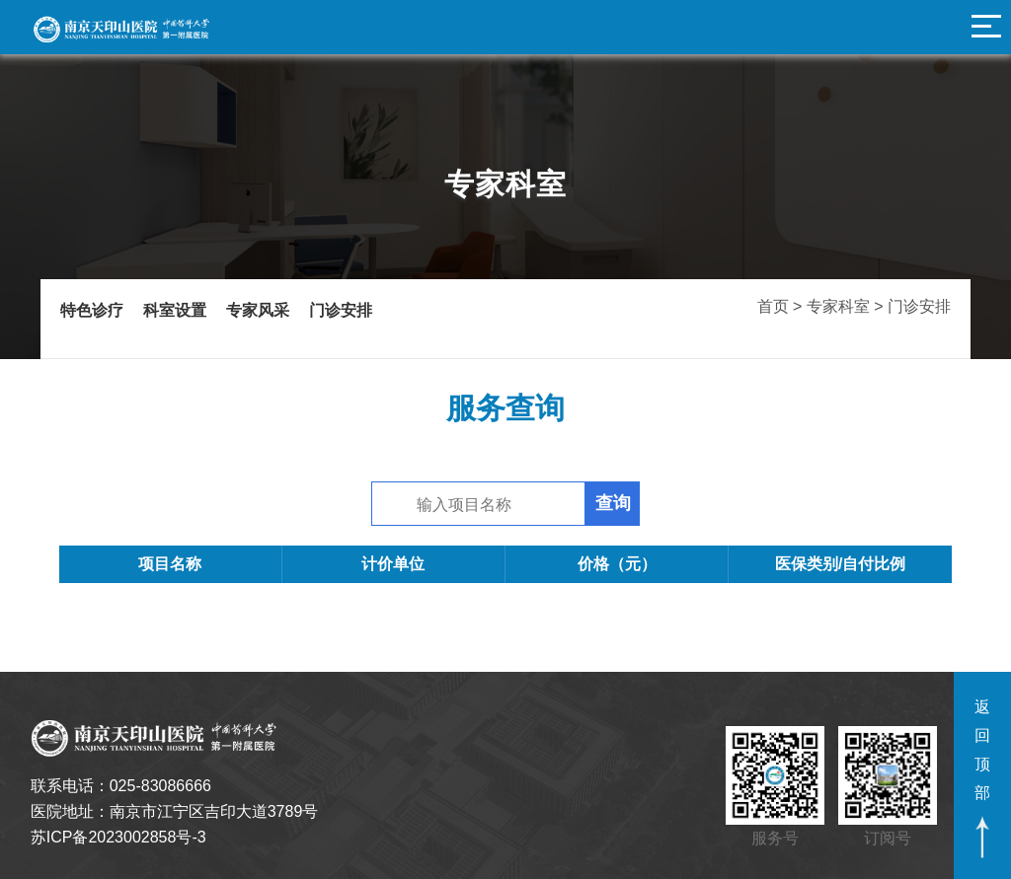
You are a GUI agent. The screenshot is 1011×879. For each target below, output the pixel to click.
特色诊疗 (91, 311)
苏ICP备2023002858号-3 (118, 837)
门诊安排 (340, 311)
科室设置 (174, 311)
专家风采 (257, 311)
